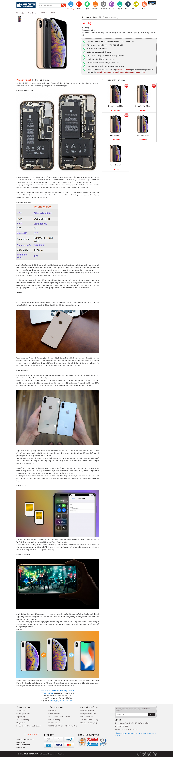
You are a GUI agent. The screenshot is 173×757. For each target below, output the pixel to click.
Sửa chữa (128, 9)
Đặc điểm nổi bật (23, 80)
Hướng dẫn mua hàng (87, 710)
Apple (87, 8)
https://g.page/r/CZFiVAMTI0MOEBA (63, 700)
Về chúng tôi (20, 710)
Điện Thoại (70, 9)
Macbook (95, 8)
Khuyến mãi (136, 9)
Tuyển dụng (20, 717)
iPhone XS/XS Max (47, 13)
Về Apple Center (23, 707)
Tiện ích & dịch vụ (55, 707)
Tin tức (144, 9)
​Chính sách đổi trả (86, 717)
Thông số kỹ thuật (41, 80)
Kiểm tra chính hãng (55, 723)
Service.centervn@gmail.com (127, 729)
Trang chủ (20, 13)
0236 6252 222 (31, 734)
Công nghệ (52, 710)
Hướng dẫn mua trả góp (88, 714)
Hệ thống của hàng (23, 714)
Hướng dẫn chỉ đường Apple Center (28, 726)
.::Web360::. (60, 754)
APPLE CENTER (47, 693)
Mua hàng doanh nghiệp (88, 723)
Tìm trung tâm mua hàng (89, 720)
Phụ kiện (111, 9)
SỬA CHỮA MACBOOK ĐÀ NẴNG (59, 717)
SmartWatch (103, 8)
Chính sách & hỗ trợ (89, 707)
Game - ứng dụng (54, 714)
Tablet (79, 8)
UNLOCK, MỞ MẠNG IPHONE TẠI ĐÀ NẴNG (62, 726)
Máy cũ (120, 8)
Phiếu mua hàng (54, 720)
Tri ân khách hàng (22, 720)
